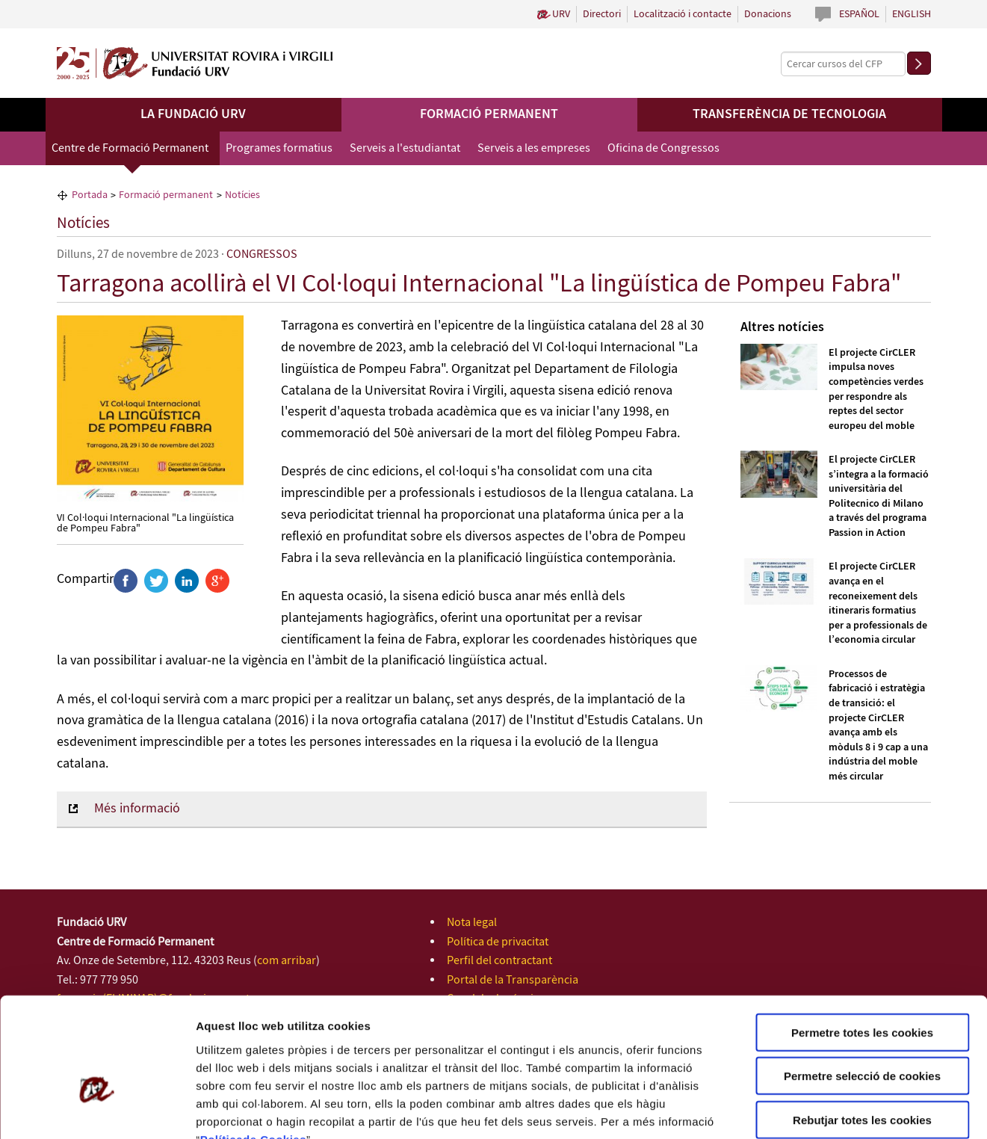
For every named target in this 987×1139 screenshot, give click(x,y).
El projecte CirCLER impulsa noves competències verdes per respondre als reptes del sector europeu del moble (876, 389)
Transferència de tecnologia (789, 114)
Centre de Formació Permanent (130, 148)
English (911, 14)
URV (561, 14)
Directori (602, 14)
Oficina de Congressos (663, 148)
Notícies (83, 223)
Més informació (137, 809)
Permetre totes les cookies (862, 942)
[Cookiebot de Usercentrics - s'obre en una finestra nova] (96, 1110)
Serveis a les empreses (533, 148)
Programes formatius (279, 148)
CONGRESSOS (261, 254)
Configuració (837, 1109)
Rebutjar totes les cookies (862, 1029)
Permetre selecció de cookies (862, 986)
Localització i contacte (682, 14)
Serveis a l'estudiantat (405, 148)
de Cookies (274, 1049)
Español (859, 14)
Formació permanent (489, 114)
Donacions (767, 14)
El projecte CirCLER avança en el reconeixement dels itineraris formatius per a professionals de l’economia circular (878, 603)
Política (221, 1049)
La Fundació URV (193, 114)
